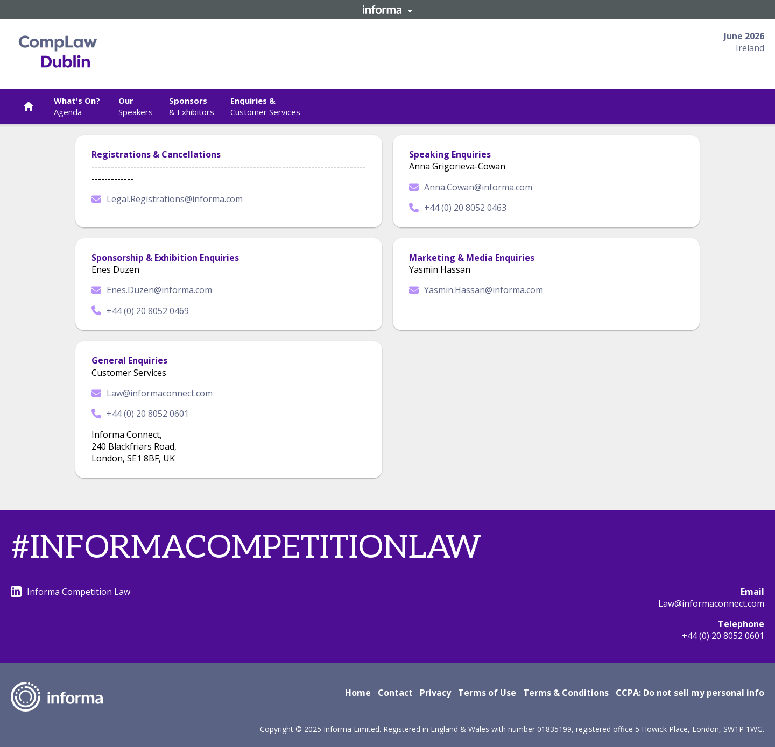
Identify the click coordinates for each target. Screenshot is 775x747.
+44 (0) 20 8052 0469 (140, 311)
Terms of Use (487, 693)
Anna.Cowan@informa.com (470, 187)
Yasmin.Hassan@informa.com (476, 290)
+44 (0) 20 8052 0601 (140, 413)
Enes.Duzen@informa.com (151, 290)
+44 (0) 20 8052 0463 (457, 208)
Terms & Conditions (566, 693)
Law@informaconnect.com (152, 393)
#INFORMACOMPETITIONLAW (246, 548)
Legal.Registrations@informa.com (167, 199)
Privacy (435, 693)
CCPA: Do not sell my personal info (690, 693)
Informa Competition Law (70, 591)
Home (358, 693)
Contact (395, 693)
